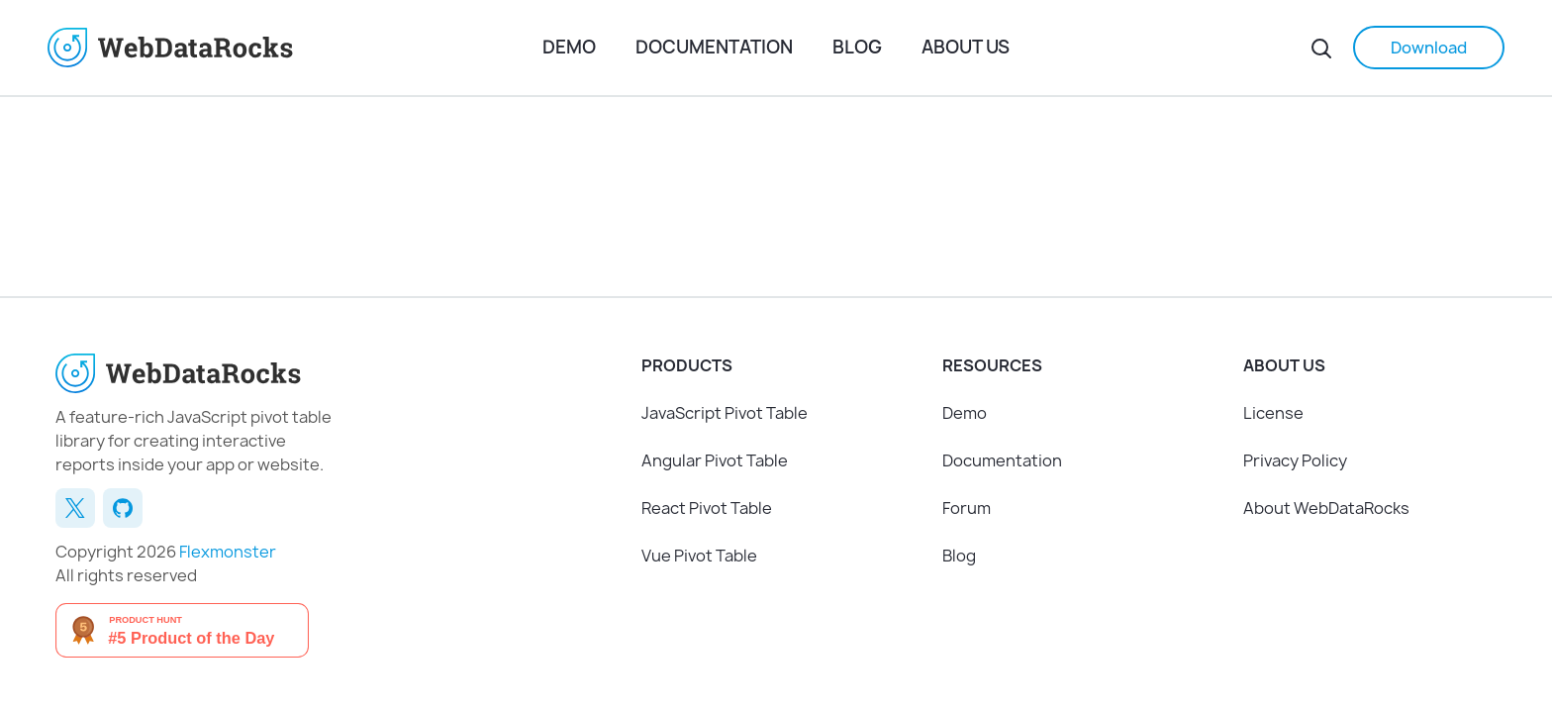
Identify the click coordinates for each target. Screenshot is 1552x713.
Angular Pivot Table (714, 460)
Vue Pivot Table (699, 555)
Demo (569, 47)
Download (1429, 47)
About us (966, 47)
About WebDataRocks (1326, 508)
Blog (857, 47)
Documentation (714, 47)
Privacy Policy (1295, 460)
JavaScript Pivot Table (724, 413)
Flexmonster (227, 551)
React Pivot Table (706, 508)
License (1273, 413)
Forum (966, 508)
